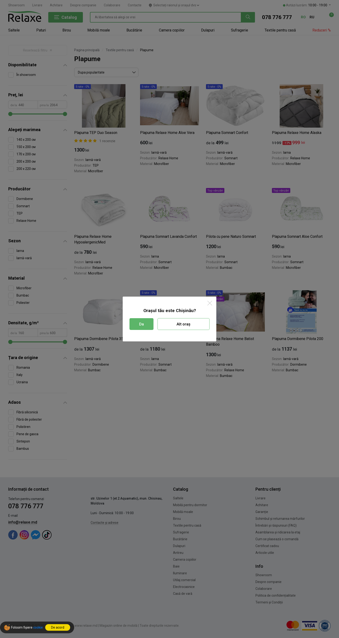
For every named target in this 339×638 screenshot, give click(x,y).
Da (141, 324)
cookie (38, 627)
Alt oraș (183, 324)
